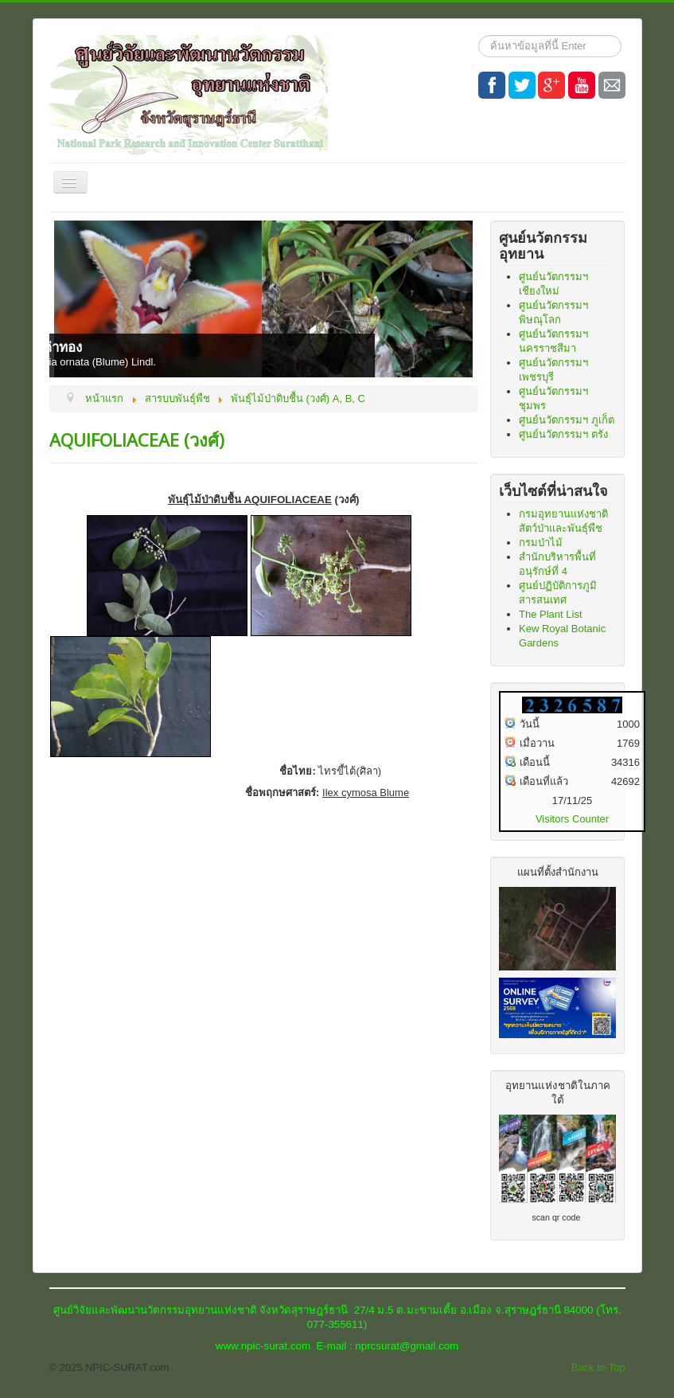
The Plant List (550, 614)
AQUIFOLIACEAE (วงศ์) (136, 439)
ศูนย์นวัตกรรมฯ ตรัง (563, 434)
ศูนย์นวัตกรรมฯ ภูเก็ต (566, 420)
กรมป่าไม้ (541, 543)
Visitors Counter (572, 819)
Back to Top (598, 1367)
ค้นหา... (478, 35)
